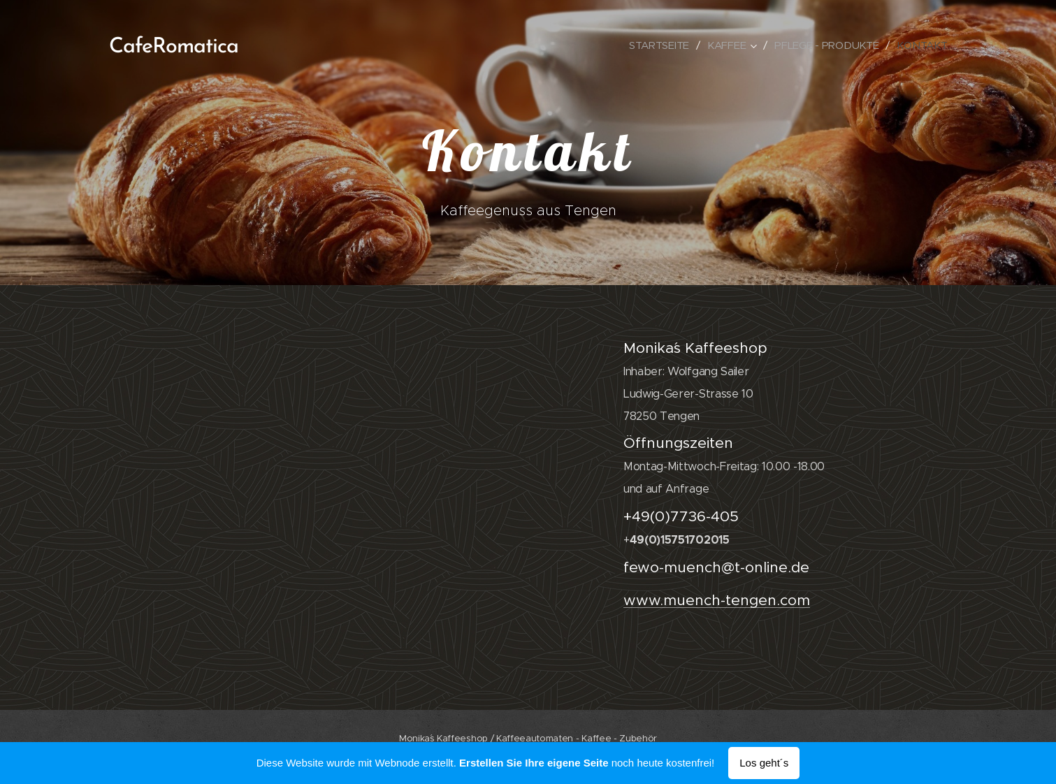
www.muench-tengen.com (716, 600)
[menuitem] (656, 45)
